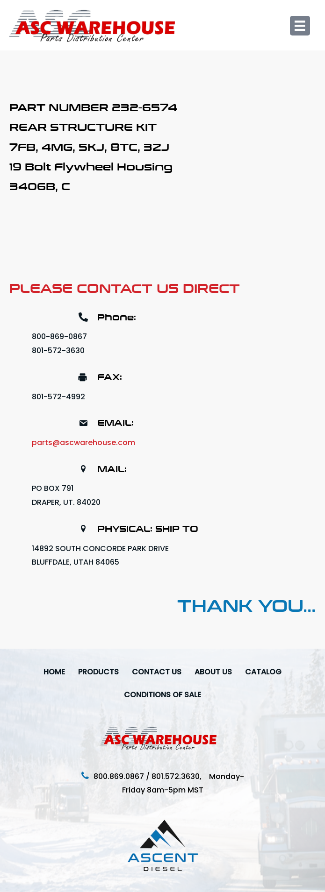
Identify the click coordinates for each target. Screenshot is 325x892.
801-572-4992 (58, 396)
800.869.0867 (119, 776)
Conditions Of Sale (162, 694)
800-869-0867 (59, 336)
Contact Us (156, 671)
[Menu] (300, 25)
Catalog (263, 671)
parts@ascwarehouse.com (83, 442)
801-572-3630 (58, 350)
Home (54, 671)
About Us (213, 671)
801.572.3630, (180, 776)
